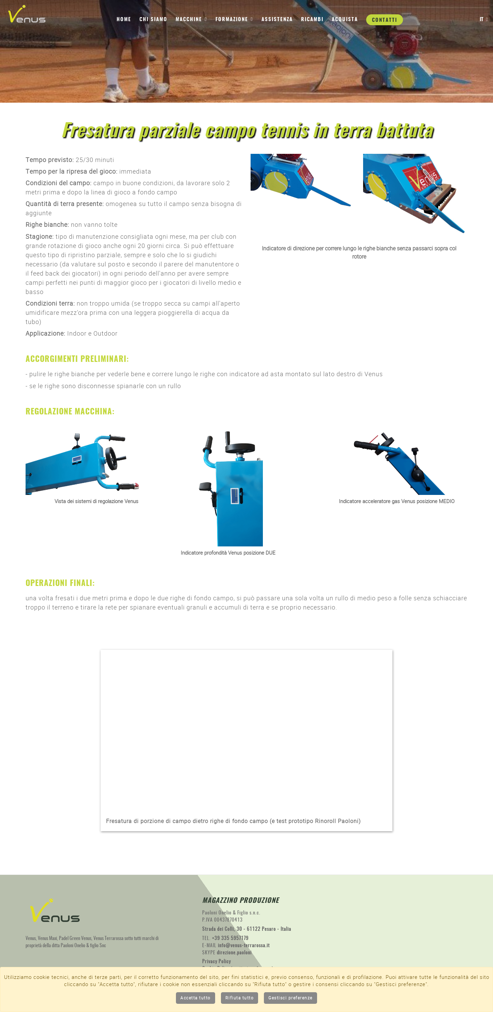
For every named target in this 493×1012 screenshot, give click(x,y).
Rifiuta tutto (239, 998)
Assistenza (277, 19)
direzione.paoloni (234, 953)
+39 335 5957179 (230, 939)
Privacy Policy (216, 962)
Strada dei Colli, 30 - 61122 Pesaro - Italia (246, 929)
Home (124, 19)
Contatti (384, 20)
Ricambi (312, 19)
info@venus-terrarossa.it (244, 946)
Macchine (191, 19)
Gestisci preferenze (290, 998)
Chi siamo (153, 19)
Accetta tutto (195, 998)
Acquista (345, 19)
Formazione (234, 19)
